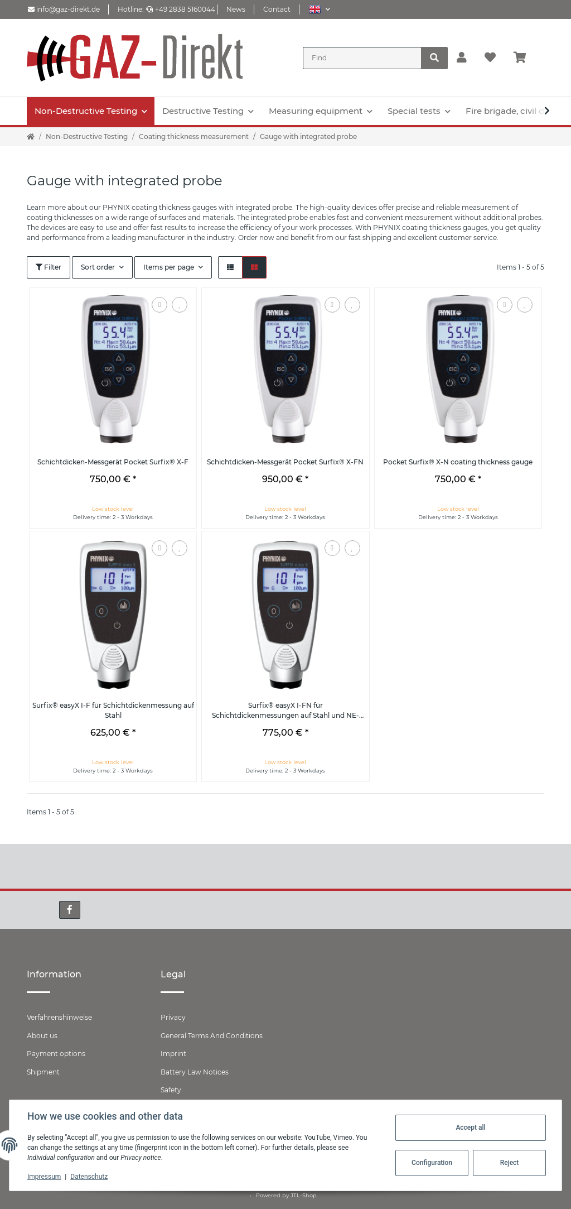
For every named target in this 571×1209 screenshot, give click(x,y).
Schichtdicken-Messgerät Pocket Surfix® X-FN (285, 462)
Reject (509, 1163)
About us (42, 1036)
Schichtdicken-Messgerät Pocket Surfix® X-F (112, 462)
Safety (171, 1090)
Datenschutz (89, 1177)
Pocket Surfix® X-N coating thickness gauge (458, 462)
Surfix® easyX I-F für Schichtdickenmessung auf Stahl (113, 710)
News (235, 9)
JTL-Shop (304, 1195)
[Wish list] (490, 58)
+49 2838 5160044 (180, 9)
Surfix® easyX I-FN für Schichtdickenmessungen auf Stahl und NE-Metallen (285, 711)
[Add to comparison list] (159, 305)
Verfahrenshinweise (59, 1017)
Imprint (173, 1053)
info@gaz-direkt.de (64, 9)
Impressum (44, 1177)
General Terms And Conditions (212, 1036)
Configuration (432, 1163)
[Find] (362, 58)
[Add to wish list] (179, 305)
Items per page (168, 267)
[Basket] (524, 58)
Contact (277, 9)
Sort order (98, 267)
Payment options (56, 1053)
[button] (319, 9)
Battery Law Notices (195, 1072)
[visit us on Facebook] (69, 910)
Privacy (173, 1017)
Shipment (43, 1072)
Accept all (470, 1127)
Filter (48, 267)
